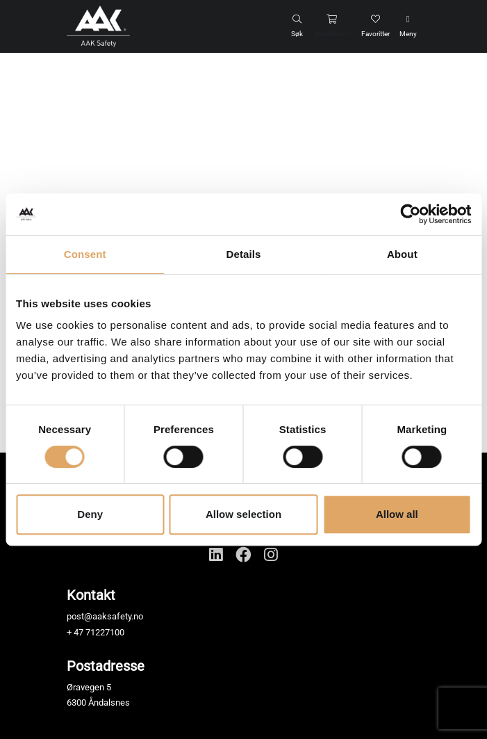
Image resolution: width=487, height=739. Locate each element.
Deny (90, 514)
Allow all (397, 514)
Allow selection (243, 514)
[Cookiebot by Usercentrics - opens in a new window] (410, 214)
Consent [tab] (85, 254)
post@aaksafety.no (105, 616)
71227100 (104, 632)
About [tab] (402, 254)
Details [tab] (243, 254)
